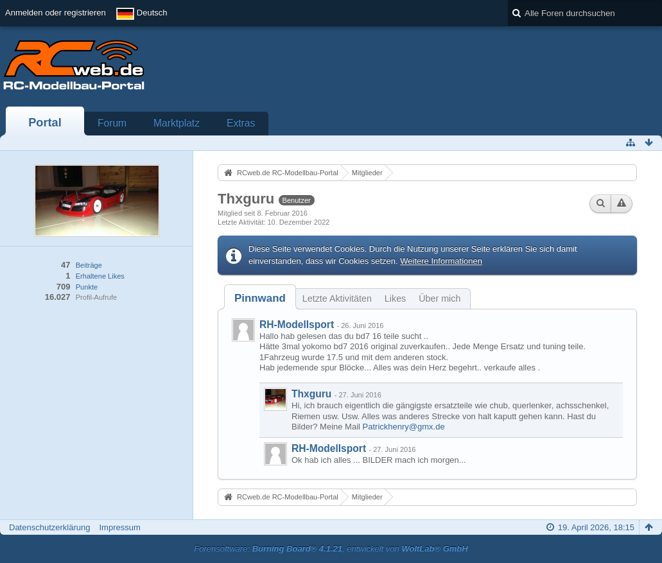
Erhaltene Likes (100, 276)
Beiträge (89, 265)
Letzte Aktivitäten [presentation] (337, 298)
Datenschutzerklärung (49, 527)
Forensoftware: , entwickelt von (330, 548)
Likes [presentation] (395, 298)
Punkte (87, 287)
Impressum (119, 527)
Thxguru (311, 393)
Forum (112, 122)
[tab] (260, 298)
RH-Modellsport (296, 324)
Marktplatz (176, 122)
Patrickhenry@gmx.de (404, 426)
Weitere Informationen (441, 261)
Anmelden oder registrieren (55, 12)
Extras (241, 122)
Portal (45, 122)
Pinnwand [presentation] (260, 298)
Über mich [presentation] (439, 298)
